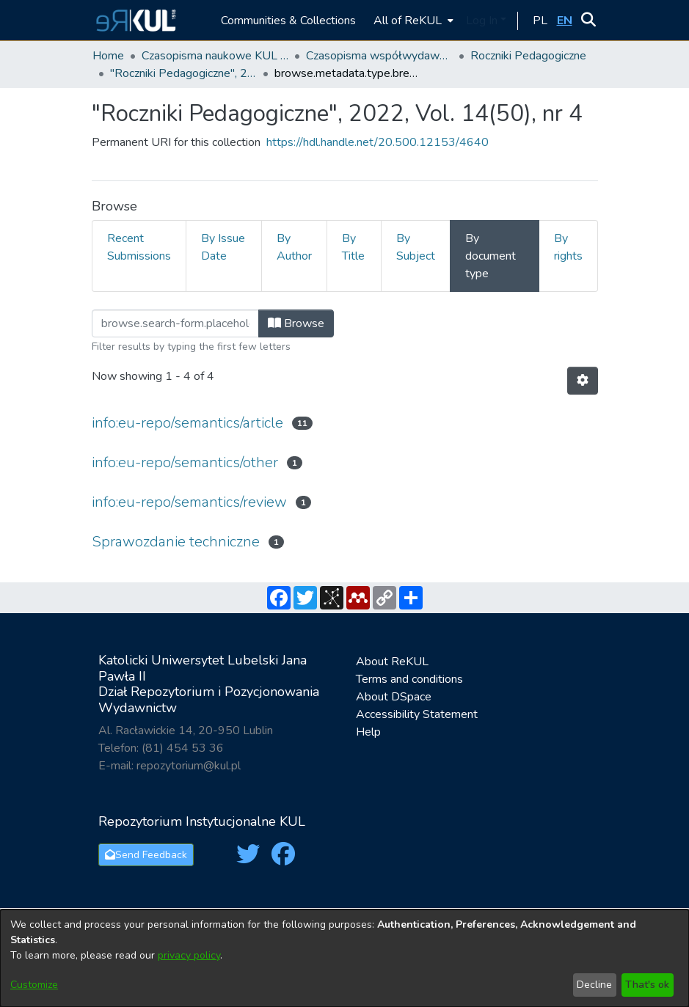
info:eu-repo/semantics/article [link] (187, 423)
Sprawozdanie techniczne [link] (176, 542)
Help (368, 732)
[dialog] (344, 958)
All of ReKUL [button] (407, 20)
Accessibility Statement (417, 714)
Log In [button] (483, 20)
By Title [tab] (353, 247)
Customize (34, 985)
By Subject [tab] (415, 247)
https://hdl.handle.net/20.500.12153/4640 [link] (377, 142)
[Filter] (175, 323)
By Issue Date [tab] (223, 247)
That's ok (647, 985)
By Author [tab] (294, 247)
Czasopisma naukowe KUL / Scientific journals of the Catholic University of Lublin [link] (215, 56)
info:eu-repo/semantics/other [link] (185, 462)
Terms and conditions (409, 679)
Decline (594, 985)
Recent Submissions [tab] (139, 247)
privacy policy (189, 955)
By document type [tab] (490, 256)
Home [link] (108, 56)
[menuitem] (412, 20)
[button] (134, 20)
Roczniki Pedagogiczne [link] (528, 56)
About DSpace (393, 697)
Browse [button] (296, 323)
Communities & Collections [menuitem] (288, 20)
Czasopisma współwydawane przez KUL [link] (379, 56)
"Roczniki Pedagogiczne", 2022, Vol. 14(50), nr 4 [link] (183, 73)
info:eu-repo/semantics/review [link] (189, 502)
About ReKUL (392, 661)
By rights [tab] (568, 247)
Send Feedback (146, 855)
